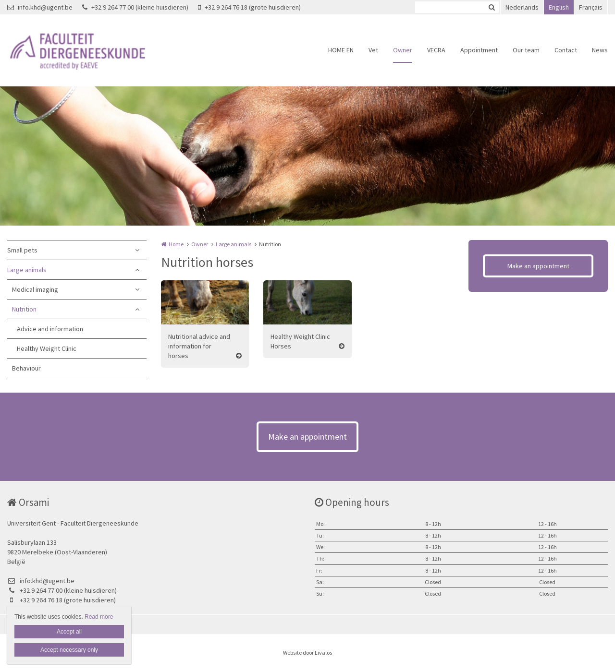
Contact (565, 50)
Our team (526, 50)
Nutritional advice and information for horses (199, 346)
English (559, 7)
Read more (99, 616)
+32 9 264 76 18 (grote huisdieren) (249, 7)
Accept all (69, 631)
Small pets (22, 250)
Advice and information (50, 328)
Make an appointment (538, 266)
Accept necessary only (69, 650)
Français (591, 7)
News (600, 50)
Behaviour (26, 368)
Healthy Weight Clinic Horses (300, 341)
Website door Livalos (307, 652)
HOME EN (341, 50)
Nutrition (24, 309)
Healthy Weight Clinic (46, 348)
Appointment (479, 50)
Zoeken (491, 7)
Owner (402, 50)
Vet (373, 50)
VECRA (436, 50)
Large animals (27, 269)
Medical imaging (35, 289)
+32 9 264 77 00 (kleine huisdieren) (135, 7)
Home (176, 244)
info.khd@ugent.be (40, 7)
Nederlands (522, 7)
